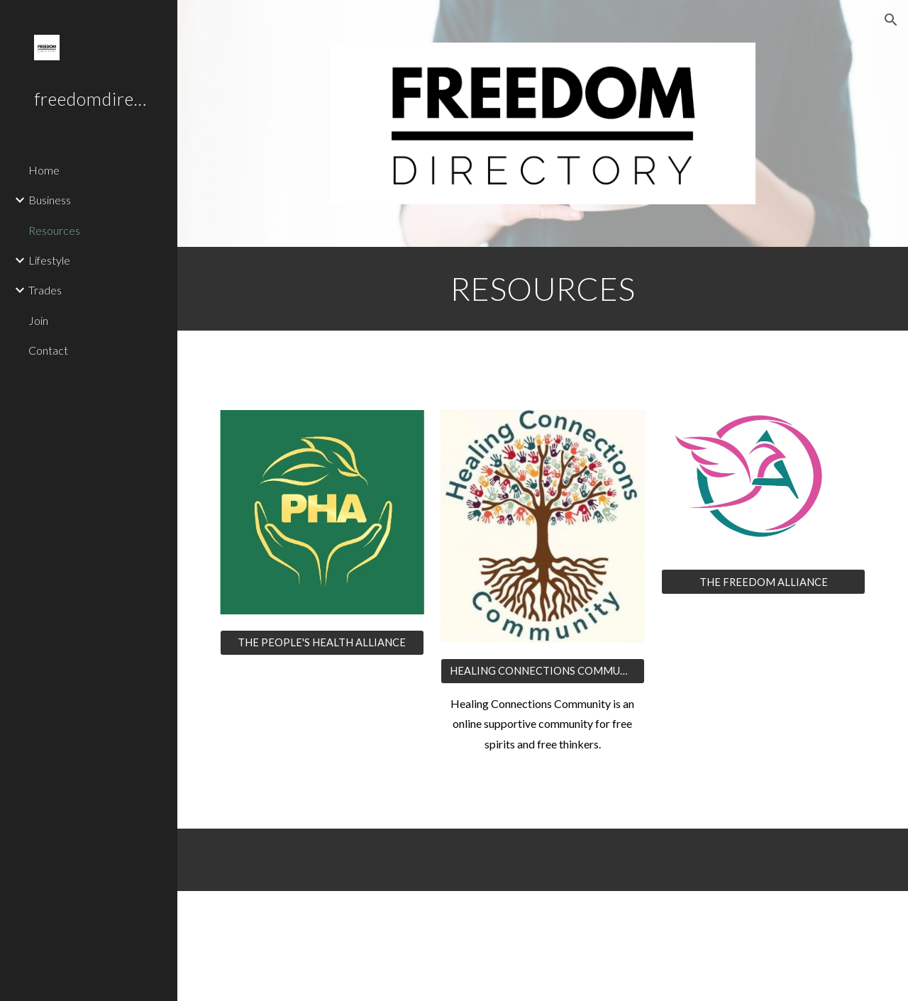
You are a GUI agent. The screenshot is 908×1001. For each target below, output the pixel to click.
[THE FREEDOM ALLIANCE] (763, 581)
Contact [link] (48, 350)
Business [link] (49, 199)
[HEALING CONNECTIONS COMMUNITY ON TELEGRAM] (542, 670)
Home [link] (44, 170)
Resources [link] (54, 230)
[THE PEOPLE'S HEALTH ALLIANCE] (322, 642)
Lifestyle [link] (49, 260)
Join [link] (38, 320)
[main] (543, 289)
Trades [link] (45, 290)
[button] (891, 20)
